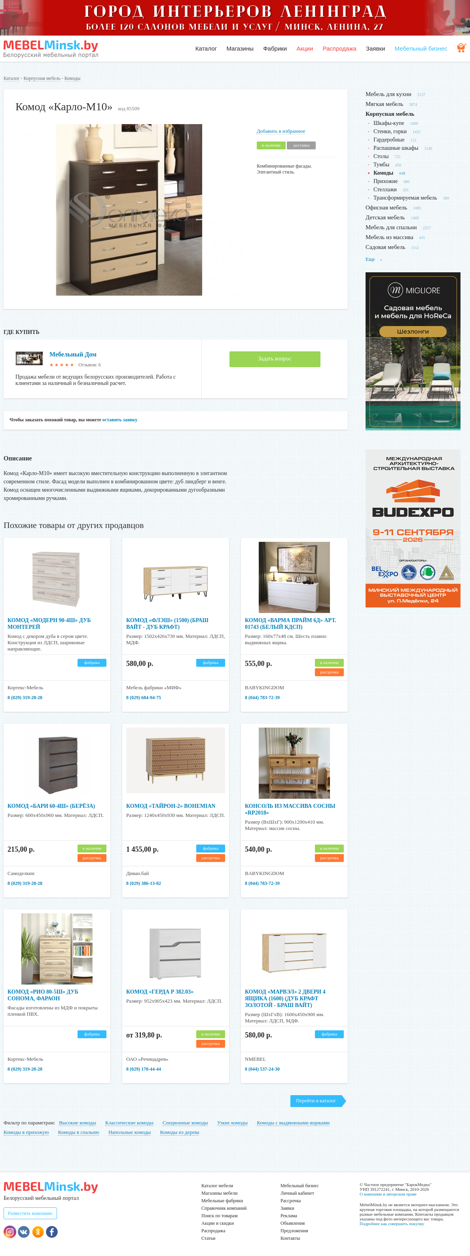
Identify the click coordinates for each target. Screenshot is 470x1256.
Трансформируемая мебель (405, 198)
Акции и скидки (217, 1223)
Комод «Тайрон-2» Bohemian (171, 806)
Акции (304, 48)
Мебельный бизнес (421, 48)
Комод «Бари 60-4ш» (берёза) (51, 806)
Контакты (290, 1238)
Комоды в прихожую (26, 1132)
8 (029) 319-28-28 (25, 697)
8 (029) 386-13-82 (143, 883)
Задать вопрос (275, 359)
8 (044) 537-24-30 (262, 1069)
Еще (374, 259)
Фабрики (275, 48)
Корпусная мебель (42, 78)
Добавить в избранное (281, 131)
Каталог (206, 48)
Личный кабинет (297, 1193)
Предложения (294, 1230)
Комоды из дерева (179, 1132)
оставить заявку (120, 419)
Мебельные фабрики (222, 1200)
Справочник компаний (223, 1208)
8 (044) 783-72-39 (262, 697)
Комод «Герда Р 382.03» (159, 992)
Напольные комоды (129, 1132)
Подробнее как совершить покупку (392, 1223)
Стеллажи (385, 189)
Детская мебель (385, 217)
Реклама (288, 1215)
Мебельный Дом (73, 354)
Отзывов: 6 (89, 365)
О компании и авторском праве (388, 1194)
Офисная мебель (386, 207)
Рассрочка (290, 1200)
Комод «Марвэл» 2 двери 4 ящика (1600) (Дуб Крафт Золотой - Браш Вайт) (285, 998)
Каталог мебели (217, 1185)
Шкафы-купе (388, 123)
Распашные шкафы (395, 148)
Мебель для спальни (391, 227)
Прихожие (385, 181)
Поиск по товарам (219, 1215)
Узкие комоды (232, 1123)
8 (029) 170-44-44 (143, 1069)
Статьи (208, 1238)
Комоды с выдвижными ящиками (293, 1123)
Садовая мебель (386, 247)
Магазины (240, 48)
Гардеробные (388, 140)
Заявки (375, 48)
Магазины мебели (219, 1193)
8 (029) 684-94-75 (143, 697)
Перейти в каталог (316, 1100)
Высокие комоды (77, 1123)
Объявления (292, 1223)
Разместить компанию (30, 1213)
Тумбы (381, 165)
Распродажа (339, 48)
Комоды (72, 78)
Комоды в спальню (78, 1132)
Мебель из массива (389, 237)
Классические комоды (129, 1123)
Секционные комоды (185, 1123)
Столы (381, 156)
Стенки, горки (390, 131)
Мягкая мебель (384, 104)
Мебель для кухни (388, 94)
